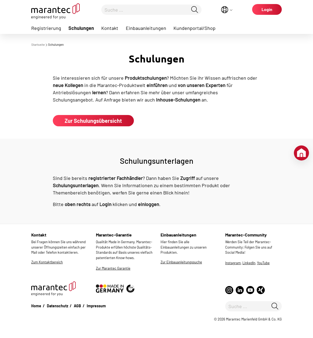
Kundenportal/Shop (194, 28)
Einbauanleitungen (146, 28)
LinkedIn (248, 263)
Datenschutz (57, 306)
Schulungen (81, 28)
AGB (77, 306)
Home (36, 306)
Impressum (96, 306)
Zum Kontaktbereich (47, 262)
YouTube (263, 263)
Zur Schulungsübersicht (93, 120)
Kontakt (109, 28)
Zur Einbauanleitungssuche (181, 262)
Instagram (233, 263)
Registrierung (46, 28)
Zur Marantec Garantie (113, 268)
